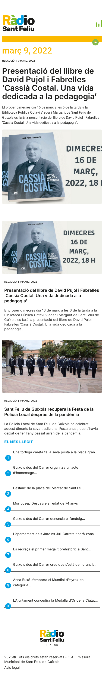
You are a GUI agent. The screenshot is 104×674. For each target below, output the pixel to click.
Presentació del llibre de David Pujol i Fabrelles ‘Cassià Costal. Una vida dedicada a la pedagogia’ (49, 83)
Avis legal (12, 667)
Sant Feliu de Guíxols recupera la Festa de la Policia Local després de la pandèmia (49, 412)
